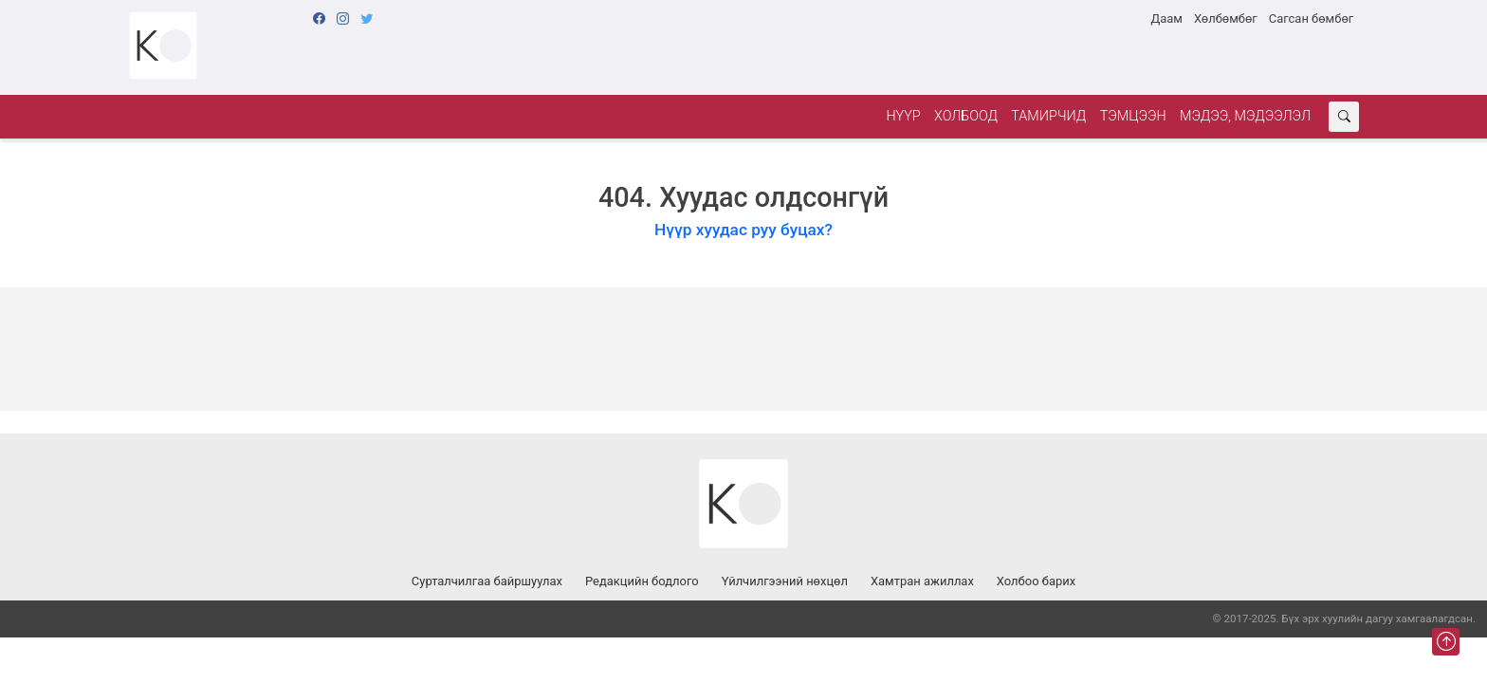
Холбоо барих (1036, 581)
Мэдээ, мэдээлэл (1245, 116)
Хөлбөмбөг (1226, 18)
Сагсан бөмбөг (1311, 18)
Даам (1166, 18)
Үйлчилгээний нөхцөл (785, 581)
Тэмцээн (1133, 116)
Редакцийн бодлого (642, 581)
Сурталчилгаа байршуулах (487, 581)
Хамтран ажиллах (922, 581)
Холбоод (966, 116)
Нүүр (903, 116)
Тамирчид (1048, 116)
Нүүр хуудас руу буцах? (743, 229)
